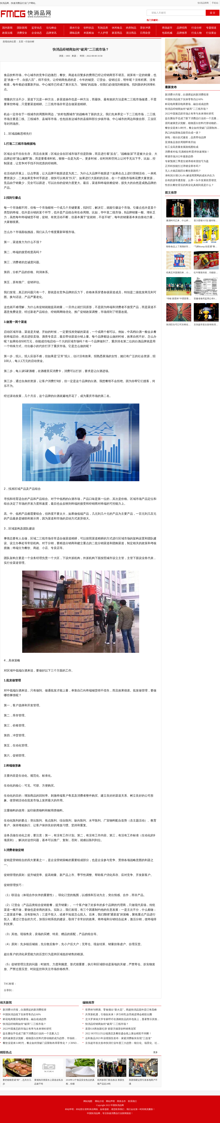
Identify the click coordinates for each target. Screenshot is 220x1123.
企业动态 (37, 33)
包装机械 (167, 33)
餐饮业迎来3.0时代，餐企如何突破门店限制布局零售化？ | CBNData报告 (44, 1043)
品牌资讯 (51, 33)
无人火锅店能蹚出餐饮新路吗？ (183, 170)
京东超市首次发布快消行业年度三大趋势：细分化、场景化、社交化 (123, 1043)
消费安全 (22, 33)
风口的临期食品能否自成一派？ (183, 132)
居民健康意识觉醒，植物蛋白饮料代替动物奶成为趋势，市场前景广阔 (42, 1038)
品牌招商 (182, 27)
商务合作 (121, 1101)
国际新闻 (22, 27)
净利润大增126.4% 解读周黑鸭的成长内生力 (190, 175)
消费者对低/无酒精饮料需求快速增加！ (187, 151)
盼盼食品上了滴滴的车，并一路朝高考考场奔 (188, 246)
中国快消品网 (117, 1105)
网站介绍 (99, 1101)
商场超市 (167, 27)
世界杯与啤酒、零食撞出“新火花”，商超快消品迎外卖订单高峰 (121, 1009)
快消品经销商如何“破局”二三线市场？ (24, 1024)
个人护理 (103, 33)
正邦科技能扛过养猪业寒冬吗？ (183, 166)
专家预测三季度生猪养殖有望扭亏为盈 (187, 161)
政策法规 (7, 33)
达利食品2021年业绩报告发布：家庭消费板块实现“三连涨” (118, 1038)
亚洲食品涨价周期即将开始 (180, 142)
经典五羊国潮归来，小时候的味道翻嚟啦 (186, 272)
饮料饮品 (89, 27)
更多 (155, 1052)
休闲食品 (117, 27)
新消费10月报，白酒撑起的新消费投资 (24, 1009)
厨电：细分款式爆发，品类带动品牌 (185, 137)
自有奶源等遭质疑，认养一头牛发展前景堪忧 (190, 180)
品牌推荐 (182, 33)
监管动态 (37, 27)
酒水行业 (74, 27)
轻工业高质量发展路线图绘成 (181, 147)
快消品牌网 (203, 3)
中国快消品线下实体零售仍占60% (22, 1014)
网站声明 (110, 1101)
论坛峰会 (51, 27)
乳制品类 (103, 27)
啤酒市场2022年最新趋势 (179, 156)
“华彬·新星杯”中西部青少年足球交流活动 (186, 298)
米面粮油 (89, 33)
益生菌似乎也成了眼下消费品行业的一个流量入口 (31, 1033)
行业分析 (196, 27)
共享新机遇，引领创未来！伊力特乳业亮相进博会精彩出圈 (118, 1014)
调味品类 (74, 33)
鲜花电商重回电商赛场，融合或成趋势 (24, 1019)
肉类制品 (131, 27)
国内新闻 (7, 27)
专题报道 (211, 27)
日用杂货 (145, 33)
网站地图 (87, 1101)
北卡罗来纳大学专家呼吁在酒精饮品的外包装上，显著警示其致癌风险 (125, 1019)
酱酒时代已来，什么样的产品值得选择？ (186, 220)
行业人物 (196, 33)
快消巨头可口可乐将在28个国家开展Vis (185, 324)
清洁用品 (131, 33)
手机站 (215, 3)
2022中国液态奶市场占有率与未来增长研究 (27, 1028)
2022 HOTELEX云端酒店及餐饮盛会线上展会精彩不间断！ (118, 1033)
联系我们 (132, 1101)
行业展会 (211, 33)
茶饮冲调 (145, 27)
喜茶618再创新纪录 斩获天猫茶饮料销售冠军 (110, 1028)
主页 (21, 41)
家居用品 (117, 33)
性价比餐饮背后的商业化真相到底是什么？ (189, 185)
